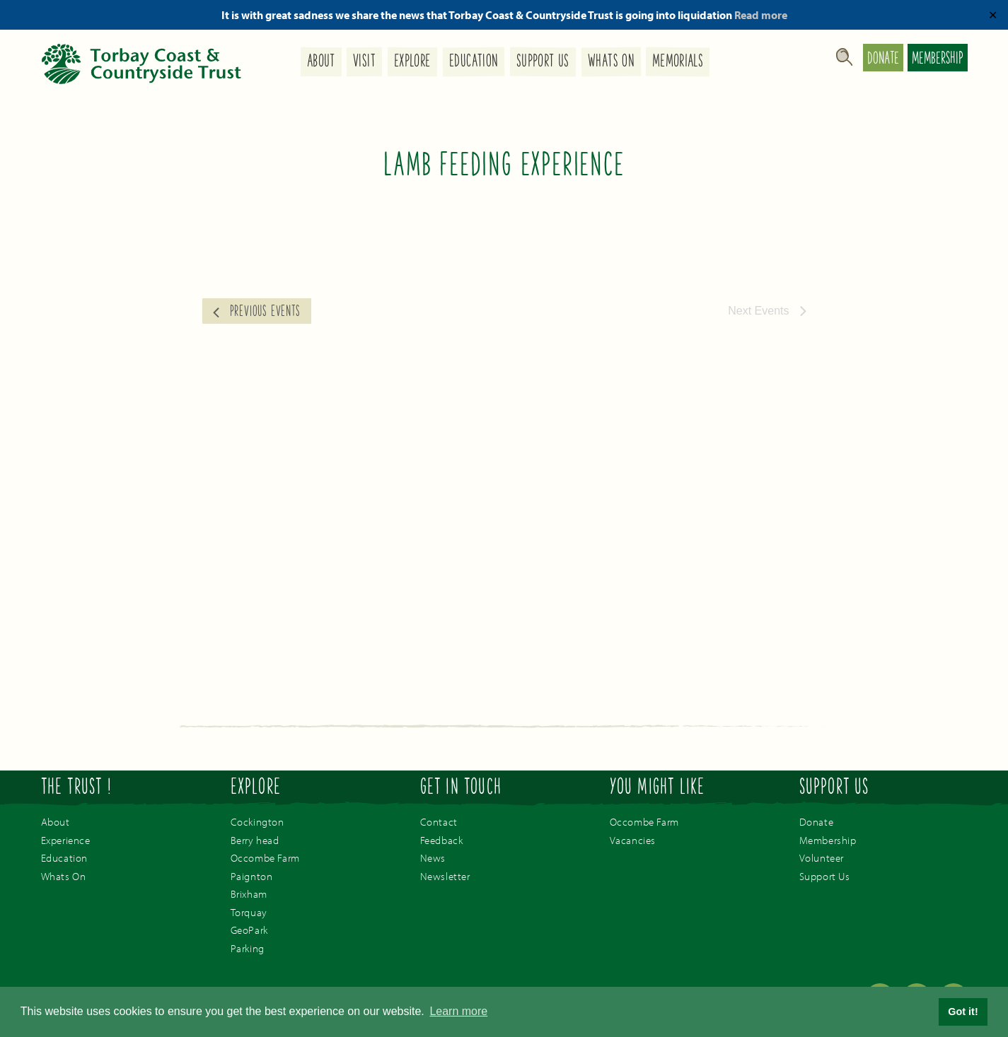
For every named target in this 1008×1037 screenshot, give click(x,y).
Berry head (255, 840)
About (320, 62)
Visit (364, 62)
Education (473, 62)
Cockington (257, 821)
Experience (66, 840)
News (433, 858)
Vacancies (633, 840)
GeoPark (249, 930)
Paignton (252, 876)
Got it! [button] (963, 1011)
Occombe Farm (265, 858)
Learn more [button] (458, 1011)
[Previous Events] (256, 311)
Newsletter (445, 876)
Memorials (677, 62)
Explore (412, 62)
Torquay (249, 912)
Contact (439, 821)
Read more (760, 15)
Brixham (249, 894)
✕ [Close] (992, 14)
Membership (937, 59)
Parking (248, 948)
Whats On (610, 62)
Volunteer (821, 858)
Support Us (542, 62)
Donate (883, 59)
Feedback (441, 840)
